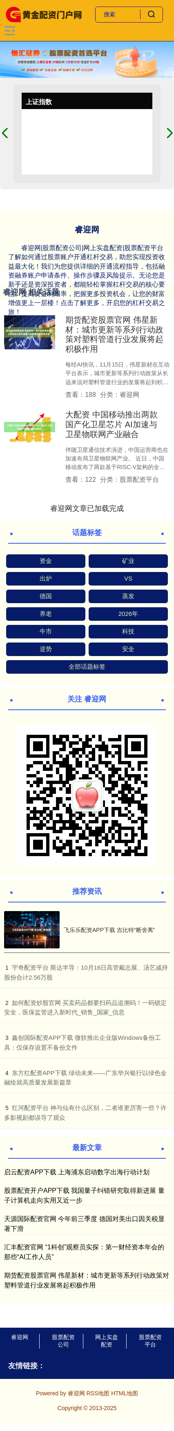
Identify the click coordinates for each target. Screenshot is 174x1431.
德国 (46, 595)
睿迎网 (19, 1337)
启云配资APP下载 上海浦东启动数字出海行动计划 (76, 1172)
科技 (128, 631)
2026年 (128, 613)
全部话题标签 (87, 666)
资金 (46, 560)
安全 (128, 648)
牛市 (46, 631)
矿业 (128, 560)
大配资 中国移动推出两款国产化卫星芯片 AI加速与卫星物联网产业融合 (111, 424)
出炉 (46, 578)
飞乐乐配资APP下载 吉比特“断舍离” (109, 930)
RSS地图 (97, 1393)
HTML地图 (124, 1393)
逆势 (46, 648)
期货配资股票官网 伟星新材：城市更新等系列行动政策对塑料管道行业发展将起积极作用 (114, 334)
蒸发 (128, 595)
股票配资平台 (150, 1341)
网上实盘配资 (106, 1341)
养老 (46, 613)
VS (128, 578)
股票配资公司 (63, 1341)
